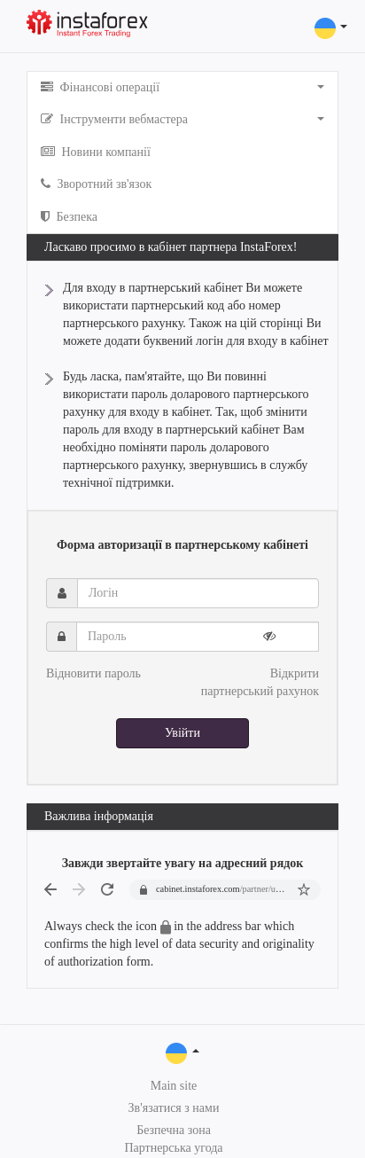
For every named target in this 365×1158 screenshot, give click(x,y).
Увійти (182, 732)
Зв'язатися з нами (174, 1108)
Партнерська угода (173, 1147)
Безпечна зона (173, 1130)
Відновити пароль (93, 673)
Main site (174, 1085)
